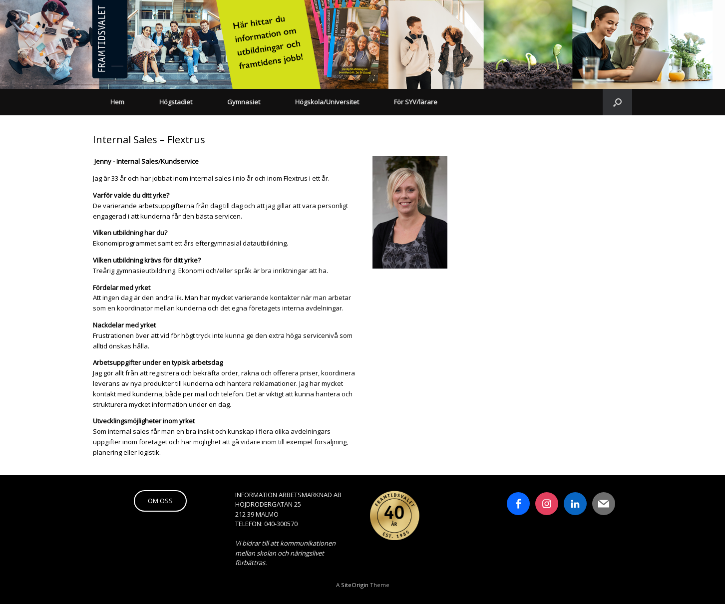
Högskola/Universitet (327, 101)
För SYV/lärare (415, 101)
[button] (617, 102)
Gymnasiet (243, 101)
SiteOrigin (354, 585)
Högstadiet (175, 101)
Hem (117, 101)
